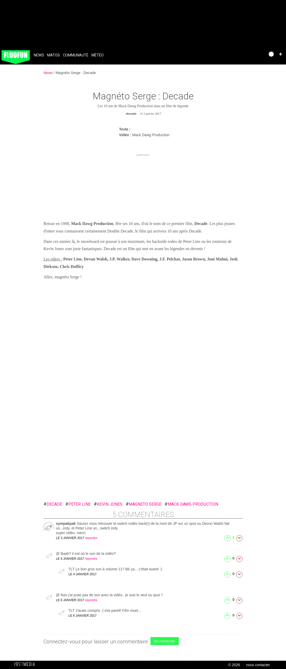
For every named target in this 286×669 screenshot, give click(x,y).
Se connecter (164, 641)
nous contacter (258, 665)
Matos (53, 55)
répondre (91, 538)
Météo (97, 55)
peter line (78, 504)
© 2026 (234, 665)
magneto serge (143, 504)
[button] (280, 54)
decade (53, 504)
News (39, 55)
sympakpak (66, 523)
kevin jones (108, 504)
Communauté (75, 55)
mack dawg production (191, 504)
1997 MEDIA (26, 664)
